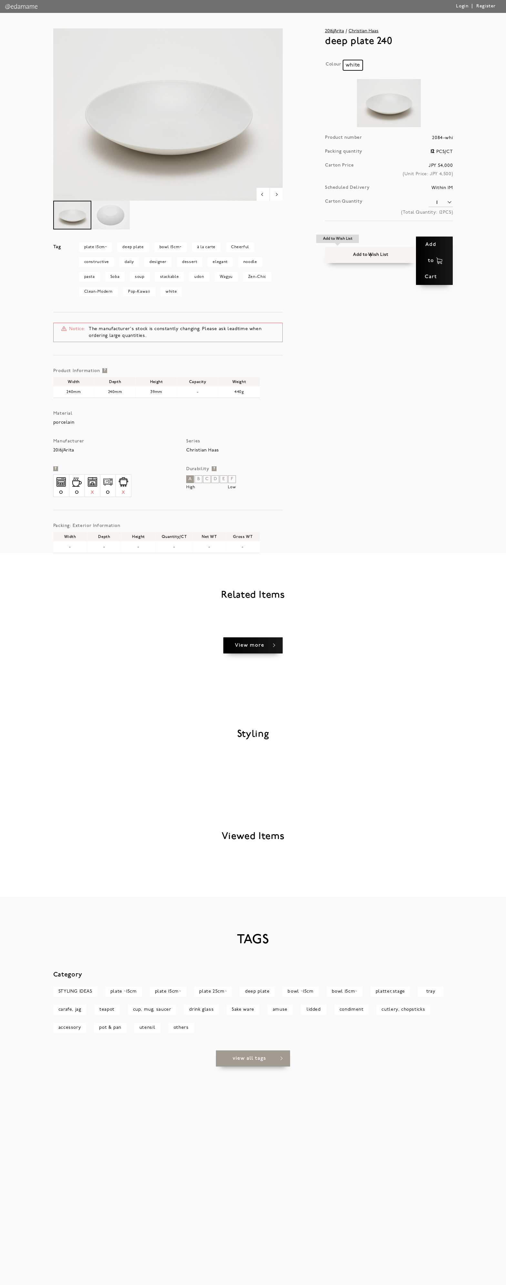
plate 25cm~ (213, 1210)
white (171, 292)
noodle (250, 262)
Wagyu (226, 277)
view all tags (249, 1277)
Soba (114, 277)
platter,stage (390, 1210)
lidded (314, 1228)
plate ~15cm (123, 1210)
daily (129, 262)
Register (486, 6)
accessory (69, 1246)
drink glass (201, 1228)
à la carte (206, 247)
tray (430, 1210)
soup (139, 277)
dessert (189, 262)
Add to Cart (414, 244)
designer (158, 262)
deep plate (133, 247)
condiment (351, 1228)
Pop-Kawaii (139, 292)
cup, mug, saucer (152, 1228)
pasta (89, 277)
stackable (169, 277)
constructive (96, 262)
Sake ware (243, 1228)
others (181, 1246)
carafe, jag (69, 1228)
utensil (147, 1246)
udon (199, 277)
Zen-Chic (257, 277)
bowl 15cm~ (170, 247)
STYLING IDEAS (75, 1210)
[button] (338, 245)
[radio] (352, 65)
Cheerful (240, 247)
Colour (333, 64)
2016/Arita (334, 31)
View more (249, 792)
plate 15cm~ (95, 247)
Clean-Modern (98, 292)
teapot (107, 1228)
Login (462, 6)
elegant (220, 262)
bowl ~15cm (300, 1210)
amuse (280, 1228)
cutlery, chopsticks (403, 1228)
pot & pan (110, 1246)
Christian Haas (364, 31)
